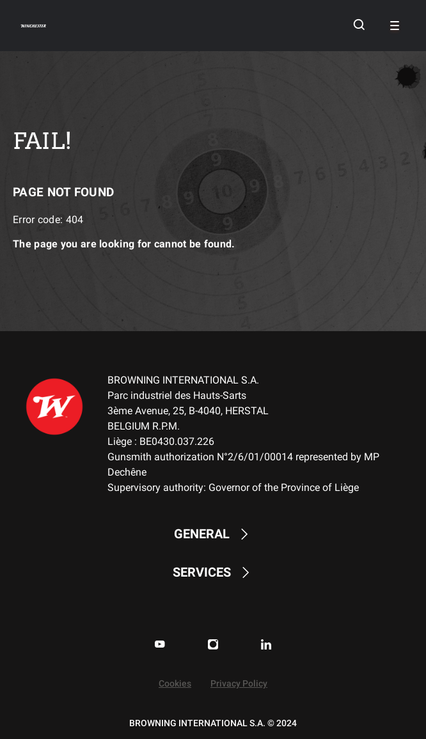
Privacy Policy (238, 683)
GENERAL (213, 534)
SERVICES (213, 572)
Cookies (175, 683)
